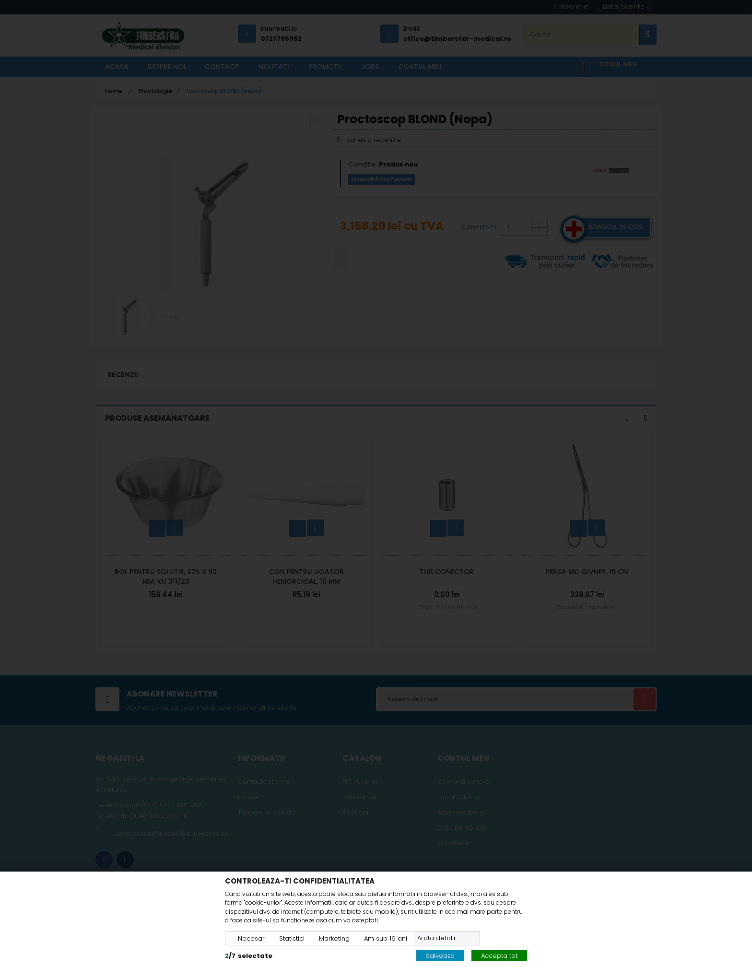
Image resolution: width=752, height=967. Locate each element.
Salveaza (440, 955)
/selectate (248, 955)
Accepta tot (499, 955)
